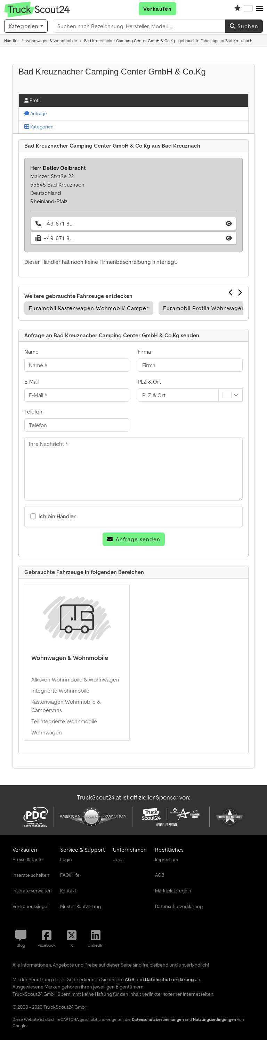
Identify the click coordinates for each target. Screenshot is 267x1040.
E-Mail (31, 381)
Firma (144, 351)
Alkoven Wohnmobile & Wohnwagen (75, 679)
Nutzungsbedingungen (214, 1019)
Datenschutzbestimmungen (158, 1019)
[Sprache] (248, 8)
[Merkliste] (237, 8)
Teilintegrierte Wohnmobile (64, 721)
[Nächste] (240, 292)
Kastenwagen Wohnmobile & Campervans (65, 706)
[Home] (11, 40)
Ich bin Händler (57, 516)
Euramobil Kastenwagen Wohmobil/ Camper (89, 308)
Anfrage (35, 113)
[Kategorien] (26, 26)
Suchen (244, 26)
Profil (32, 100)
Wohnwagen (46, 732)
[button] (259, 8)
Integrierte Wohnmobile (60, 690)
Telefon (33, 411)
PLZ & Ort (149, 381)
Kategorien (39, 127)
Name (31, 351)
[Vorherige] (231, 292)
